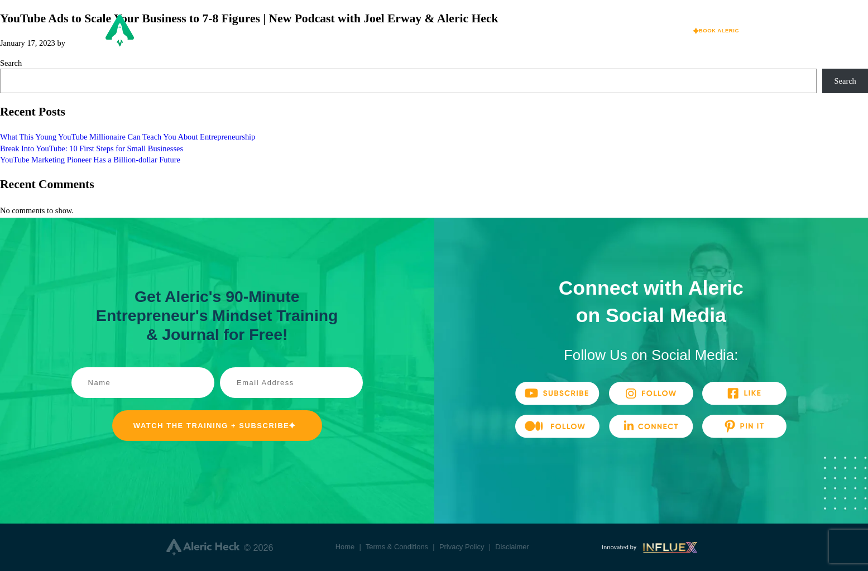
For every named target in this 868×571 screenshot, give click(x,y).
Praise (570, 30)
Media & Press (636, 30)
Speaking (513, 30)
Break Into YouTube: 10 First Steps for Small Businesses (91, 148)
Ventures (452, 30)
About (396, 30)
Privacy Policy (462, 547)
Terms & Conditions (397, 547)
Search (11, 63)
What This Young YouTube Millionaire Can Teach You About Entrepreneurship (127, 136)
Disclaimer (512, 547)
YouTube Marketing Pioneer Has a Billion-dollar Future (90, 159)
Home (345, 547)
